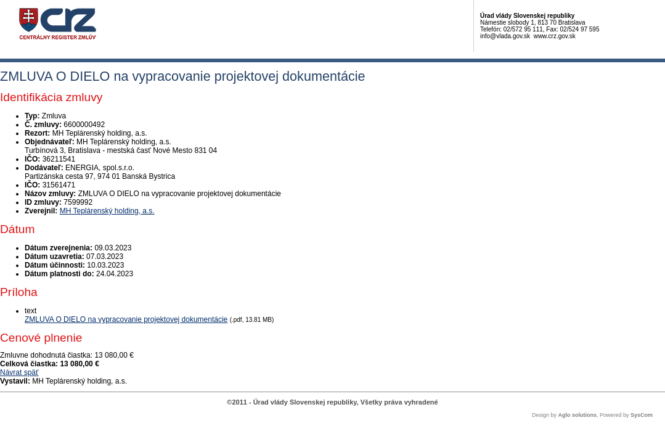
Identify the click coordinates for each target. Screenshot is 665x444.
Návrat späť (19, 372)
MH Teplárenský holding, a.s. (107, 211)
